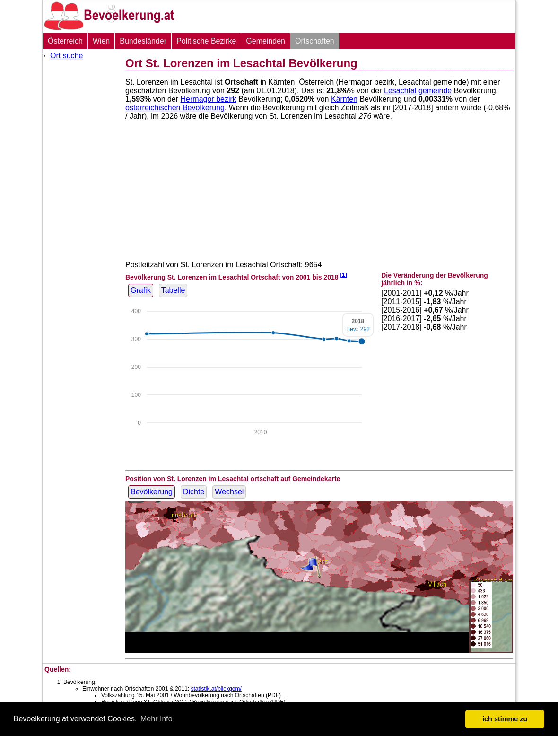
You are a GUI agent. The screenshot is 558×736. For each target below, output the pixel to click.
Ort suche (66, 56)
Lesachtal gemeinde (418, 91)
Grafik (141, 290)
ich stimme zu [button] (504, 719)
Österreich (65, 41)
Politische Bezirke (206, 41)
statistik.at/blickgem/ (216, 688)
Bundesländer (143, 41)
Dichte (193, 492)
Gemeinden (265, 41)
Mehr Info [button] (156, 719)
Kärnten (344, 99)
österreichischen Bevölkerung (175, 108)
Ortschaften (314, 41)
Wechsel (229, 492)
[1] (343, 275)
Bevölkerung (152, 492)
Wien (101, 41)
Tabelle (173, 290)
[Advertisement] (80, 206)
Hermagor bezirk (208, 99)
